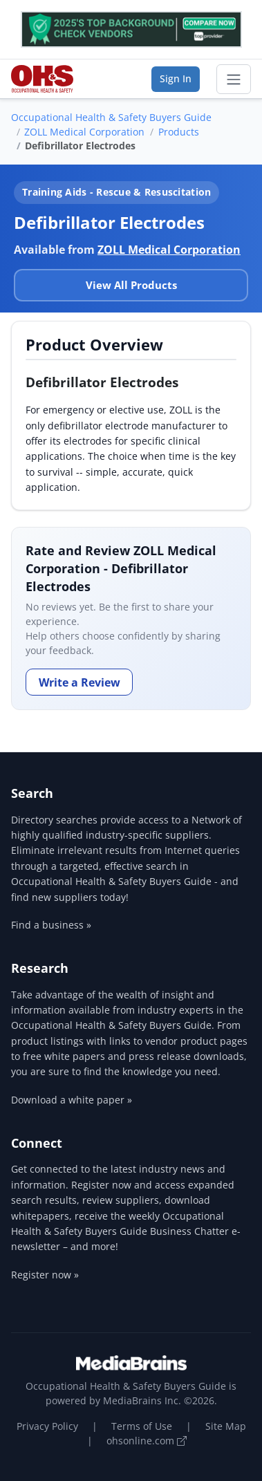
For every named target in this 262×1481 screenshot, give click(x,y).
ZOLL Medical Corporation (84, 131)
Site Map (225, 1426)
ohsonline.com (146, 1440)
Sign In (175, 78)
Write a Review (79, 682)
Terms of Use (141, 1426)
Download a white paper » (71, 1099)
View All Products (131, 285)
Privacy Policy (47, 1426)
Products (178, 131)
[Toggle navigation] (233, 79)
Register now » (45, 1274)
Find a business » (51, 924)
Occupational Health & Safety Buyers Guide (111, 117)
